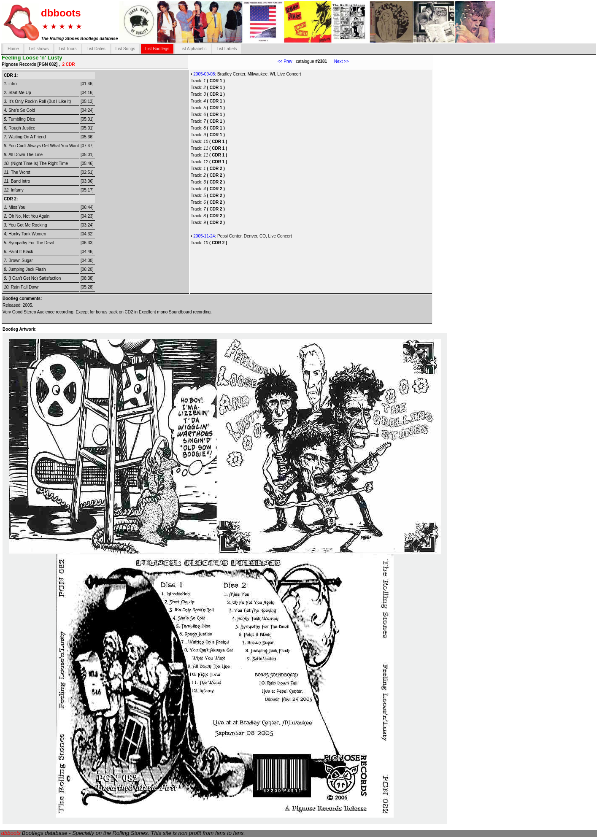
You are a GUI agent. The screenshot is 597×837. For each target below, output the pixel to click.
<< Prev (285, 61)
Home (13, 48)
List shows (39, 48)
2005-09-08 (204, 74)
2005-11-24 (204, 236)
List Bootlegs (157, 48)
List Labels (226, 48)
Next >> (338, 61)
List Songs (125, 48)
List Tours (68, 48)
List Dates (95, 48)
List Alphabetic (193, 48)
